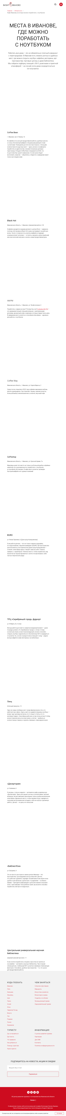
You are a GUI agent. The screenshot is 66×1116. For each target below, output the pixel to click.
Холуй (9, 1004)
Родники (9, 1019)
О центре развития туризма (43, 1033)
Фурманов (10, 1025)
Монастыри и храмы (41, 995)
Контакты (38, 1042)
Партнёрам (38, 1037)
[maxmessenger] (37, 1092)
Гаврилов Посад (12, 1010)
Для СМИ (37, 1040)
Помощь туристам (13, 1045)
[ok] (31, 1092)
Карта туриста (11, 1049)
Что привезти (11, 1040)
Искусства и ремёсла (41, 992)
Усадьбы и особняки (41, 998)
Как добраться (12, 1042)
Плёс (8, 989)
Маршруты (38, 989)
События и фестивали (41, 986)
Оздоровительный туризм (43, 1004)
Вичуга (9, 1013)
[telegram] (34, 1092)
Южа (8, 1007)
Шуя (8, 998)
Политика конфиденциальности (44, 1045)
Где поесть (10, 1037)
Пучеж (9, 1022)
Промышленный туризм (42, 1001)
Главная (9, 11)
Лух (8, 1016)
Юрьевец (10, 995)
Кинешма (10, 992)
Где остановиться (12, 1033)
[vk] (28, 1092)
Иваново (10, 986)
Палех (9, 1001)
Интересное (18, 11)
